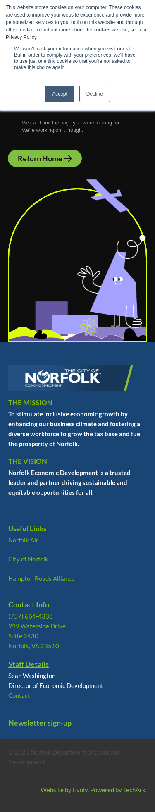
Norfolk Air (23, 540)
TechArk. (135, 789)
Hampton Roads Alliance (41, 578)
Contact (19, 695)
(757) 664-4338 (30, 616)
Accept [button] (59, 94)
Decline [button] (94, 94)
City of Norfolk (28, 559)
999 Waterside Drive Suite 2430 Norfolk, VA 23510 (37, 636)
